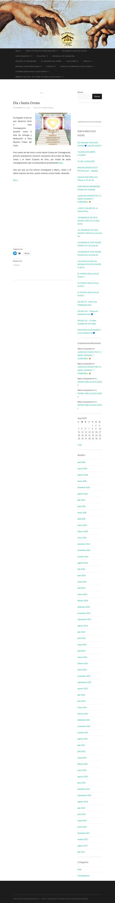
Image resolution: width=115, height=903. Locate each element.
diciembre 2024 (84, 544)
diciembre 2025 (84, 487)
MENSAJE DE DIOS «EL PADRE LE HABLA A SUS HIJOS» (38, 77)
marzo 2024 (82, 594)
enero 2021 (82, 770)
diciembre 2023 (84, 607)
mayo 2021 (82, 758)
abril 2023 (81, 651)
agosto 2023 (83, 626)
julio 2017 (81, 852)
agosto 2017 (83, 846)
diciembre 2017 (84, 833)
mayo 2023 (82, 645)
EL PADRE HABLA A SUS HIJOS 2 (90, 382)
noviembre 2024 (84, 550)
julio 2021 (81, 745)
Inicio (18, 51)
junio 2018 (82, 814)
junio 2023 (82, 638)
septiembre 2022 (84, 682)
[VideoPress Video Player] (90, 113)
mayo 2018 (82, 821)
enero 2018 (82, 827)
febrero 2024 (83, 601)
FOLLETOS (41, 56)
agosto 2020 (83, 777)
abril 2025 (81, 519)
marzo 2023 (82, 657)
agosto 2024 (83, 563)
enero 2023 (82, 670)
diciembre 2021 (84, 720)
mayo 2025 (82, 513)
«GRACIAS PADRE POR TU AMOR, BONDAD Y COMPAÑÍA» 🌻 (89, 199)
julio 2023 (81, 632)
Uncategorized (83, 876)
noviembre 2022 (84, 676)
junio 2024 (82, 576)
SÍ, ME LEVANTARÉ (86, 161)
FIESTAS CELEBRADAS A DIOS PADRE (76, 66)
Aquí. (61, 163)
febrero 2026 (83, 475)
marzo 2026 (82, 469)
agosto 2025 (83, 494)
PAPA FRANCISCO (23, 56)
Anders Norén (81, 899)
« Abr (80, 445)
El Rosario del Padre (51, 61)
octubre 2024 (83, 557)
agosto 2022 (83, 689)
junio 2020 (82, 783)
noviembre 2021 (84, 726)
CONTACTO (51, 66)
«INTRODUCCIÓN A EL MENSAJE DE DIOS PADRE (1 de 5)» (89, 264)
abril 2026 (81, 462)
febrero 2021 (83, 764)
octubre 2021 (83, 733)
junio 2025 (82, 506)
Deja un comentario (43, 108)
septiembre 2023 (84, 619)
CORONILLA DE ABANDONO (63, 56)
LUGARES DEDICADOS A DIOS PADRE (31, 71)
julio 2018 (81, 808)
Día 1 (15, 180)
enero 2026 (82, 481)
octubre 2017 (83, 839)
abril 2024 (81, 588)
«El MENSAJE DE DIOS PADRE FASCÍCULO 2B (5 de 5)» (89, 221)
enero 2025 (82, 538)
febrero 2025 (83, 531)
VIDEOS (86, 61)
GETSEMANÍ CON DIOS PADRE (74, 51)
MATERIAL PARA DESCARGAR (28, 66)
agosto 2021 (83, 739)
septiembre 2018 (84, 795)
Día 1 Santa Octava (26, 102)
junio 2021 (82, 751)
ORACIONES (71, 61)
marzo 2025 (82, 525)
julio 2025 (81, 500)
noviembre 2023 (84, 613)
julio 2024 (81, 569)
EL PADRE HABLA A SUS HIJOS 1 (90, 405)
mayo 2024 (82, 582)
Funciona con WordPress (25, 899)
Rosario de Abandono (26, 61)
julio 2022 (81, 695)
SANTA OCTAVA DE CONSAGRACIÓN (40, 51)
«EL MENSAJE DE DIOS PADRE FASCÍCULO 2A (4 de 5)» (90, 233)
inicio (79, 869)
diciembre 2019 (84, 789)
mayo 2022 (82, 707)
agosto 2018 (83, 802)
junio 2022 (82, 701)
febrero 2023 (83, 663)
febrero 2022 (83, 714)
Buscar (80, 92)
